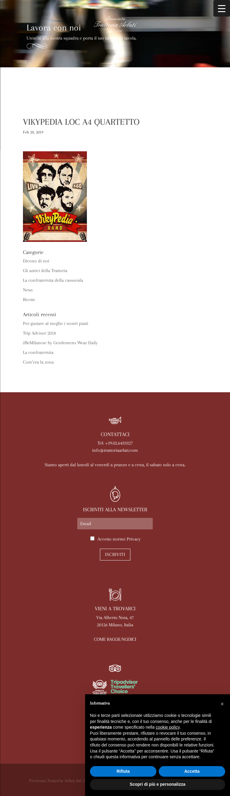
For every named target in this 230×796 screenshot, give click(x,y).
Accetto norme (119, 539)
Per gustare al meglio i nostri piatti (55, 323)
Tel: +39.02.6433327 (115, 443)
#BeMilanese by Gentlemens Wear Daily (60, 342)
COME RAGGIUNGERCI (115, 639)
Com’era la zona (38, 362)
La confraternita (38, 352)
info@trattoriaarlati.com (115, 450)
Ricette (29, 299)
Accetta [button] (192, 771)
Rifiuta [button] (123, 771)
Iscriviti (115, 554)
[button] (222, 704)
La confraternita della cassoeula (53, 280)
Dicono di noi (36, 261)
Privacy (134, 539)
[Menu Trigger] (221, 8)
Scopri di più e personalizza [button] (157, 784)
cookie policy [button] (168, 727)
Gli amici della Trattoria (45, 270)
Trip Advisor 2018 (39, 333)
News (28, 290)
